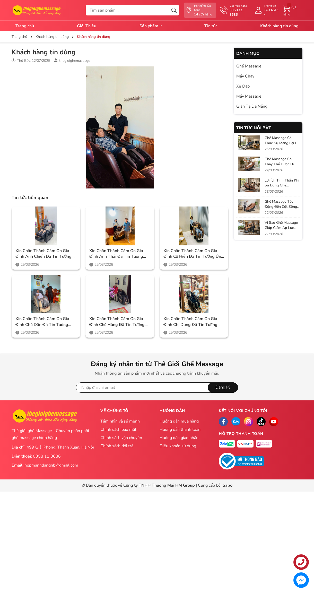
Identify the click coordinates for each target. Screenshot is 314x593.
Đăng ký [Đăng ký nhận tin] (222, 387)
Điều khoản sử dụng (178, 446)
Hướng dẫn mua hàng (179, 421)
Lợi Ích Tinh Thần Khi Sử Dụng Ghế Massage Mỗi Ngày (282, 185)
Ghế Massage (248, 66)
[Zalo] (235, 421)
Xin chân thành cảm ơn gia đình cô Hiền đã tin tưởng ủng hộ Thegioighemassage (193, 254)
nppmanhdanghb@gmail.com (51, 465)
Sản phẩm (151, 26)
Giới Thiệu (86, 26)
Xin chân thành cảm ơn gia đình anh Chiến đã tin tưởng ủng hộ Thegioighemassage (43, 254)
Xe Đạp (243, 86)
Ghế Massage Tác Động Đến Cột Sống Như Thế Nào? (281, 206)
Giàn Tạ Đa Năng (251, 106)
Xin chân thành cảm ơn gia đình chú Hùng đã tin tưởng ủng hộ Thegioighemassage (117, 322)
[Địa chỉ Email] (157, 387)
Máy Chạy (245, 76)
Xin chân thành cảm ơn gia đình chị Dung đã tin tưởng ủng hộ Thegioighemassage (190, 322)
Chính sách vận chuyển (121, 438)
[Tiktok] (261, 421)
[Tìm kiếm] (174, 10)
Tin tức (210, 26)
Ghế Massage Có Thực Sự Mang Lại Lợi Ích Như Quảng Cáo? (282, 142)
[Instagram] (248, 421)
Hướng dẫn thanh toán (180, 429)
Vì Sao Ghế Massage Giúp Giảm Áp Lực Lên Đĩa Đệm (281, 227)
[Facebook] (223, 421)
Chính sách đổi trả (116, 446)
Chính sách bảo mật (118, 429)
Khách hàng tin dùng (279, 26)
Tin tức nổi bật (253, 128)
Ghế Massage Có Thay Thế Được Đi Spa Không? (279, 164)
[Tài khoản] (266, 10)
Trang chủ (24, 26)
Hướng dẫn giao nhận (179, 438)
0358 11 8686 (47, 456)
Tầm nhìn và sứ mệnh (120, 421)
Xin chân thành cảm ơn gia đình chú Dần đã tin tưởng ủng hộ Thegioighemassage (42, 322)
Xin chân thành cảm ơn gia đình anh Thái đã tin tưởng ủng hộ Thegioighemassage (116, 254)
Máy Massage (248, 96)
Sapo (227, 485)
